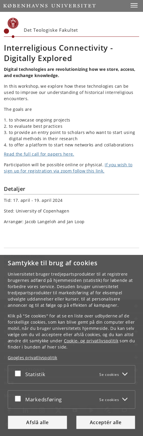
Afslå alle (37, 422)
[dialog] (71, 345)
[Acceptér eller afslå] (19, 373)
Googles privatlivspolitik (32, 357)
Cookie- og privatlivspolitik (91, 341)
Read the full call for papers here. (39, 154)
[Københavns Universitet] (11, 28)
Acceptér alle (106, 422)
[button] (134, 5)
